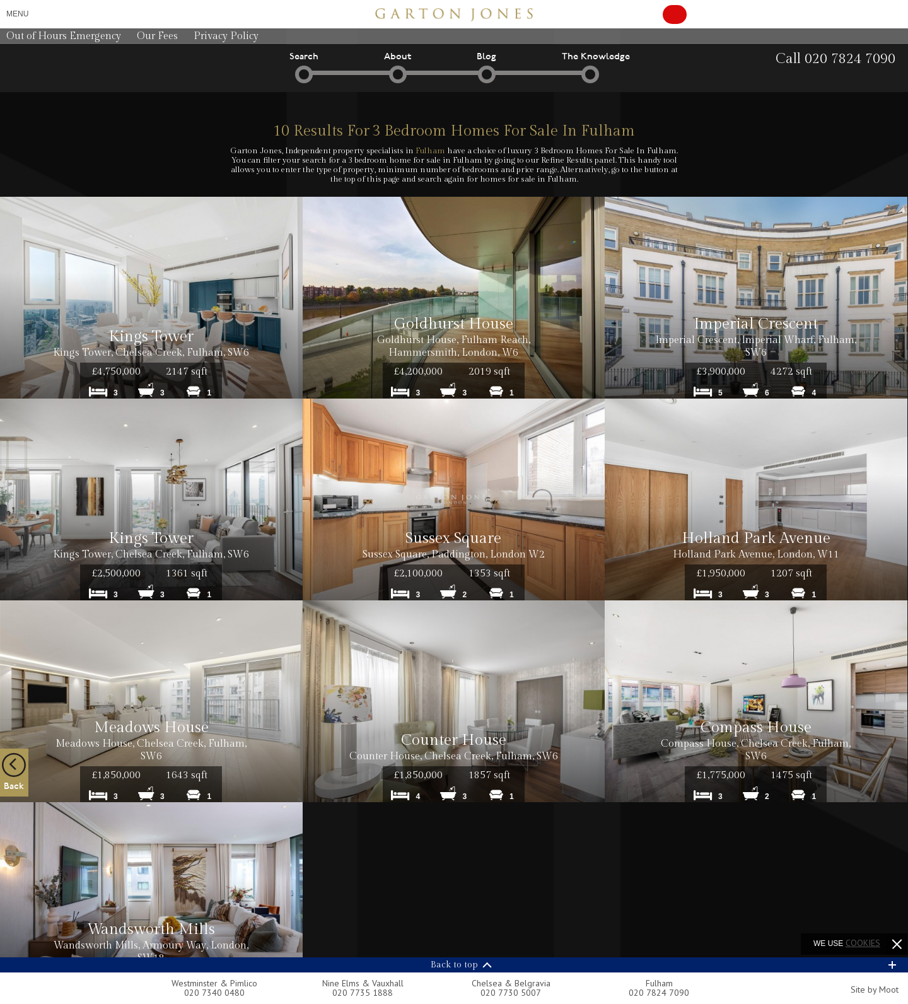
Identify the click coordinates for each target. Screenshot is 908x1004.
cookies (863, 943)
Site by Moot (875, 989)
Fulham (430, 151)
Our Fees (157, 36)
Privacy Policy (226, 36)
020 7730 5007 (510, 992)
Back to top (454, 965)
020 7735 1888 (362, 992)
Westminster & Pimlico (214, 983)
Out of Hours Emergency (63, 36)
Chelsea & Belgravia (511, 983)
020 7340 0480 (214, 992)
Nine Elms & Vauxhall (363, 983)
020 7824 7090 (659, 992)
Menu (17, 13)
